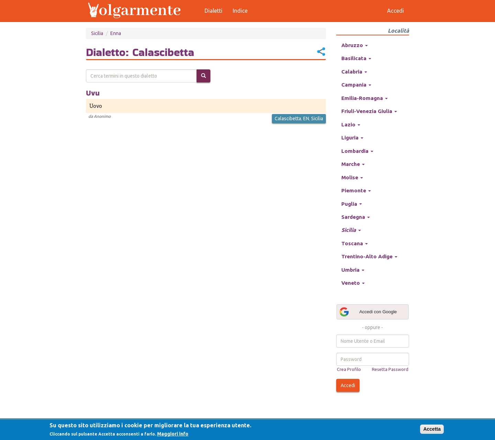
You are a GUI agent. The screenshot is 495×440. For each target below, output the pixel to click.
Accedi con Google (368, 311)
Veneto (353, 283)
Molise (352, 177)
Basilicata (356, 58)
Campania (356, 85)
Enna (115, 33)
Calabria (354, 72)
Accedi (348, 385)
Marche (353, 164)
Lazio (350, 124)
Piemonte (356, 190)
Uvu (93, 92)
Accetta (432, 429)
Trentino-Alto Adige (369, 256)
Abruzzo (354, 45)
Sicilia (97, 33)
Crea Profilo (349, 369)
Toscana (354, 243)
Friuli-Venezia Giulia (369, 111)
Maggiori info (172, 434)
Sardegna (355, 217)
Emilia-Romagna (364, 98)
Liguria (352, 137)
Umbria (352, 270)
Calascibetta (288, 118)
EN (306, 118)
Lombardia (357, 151)
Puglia (351, 204)
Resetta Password (390, 369)
